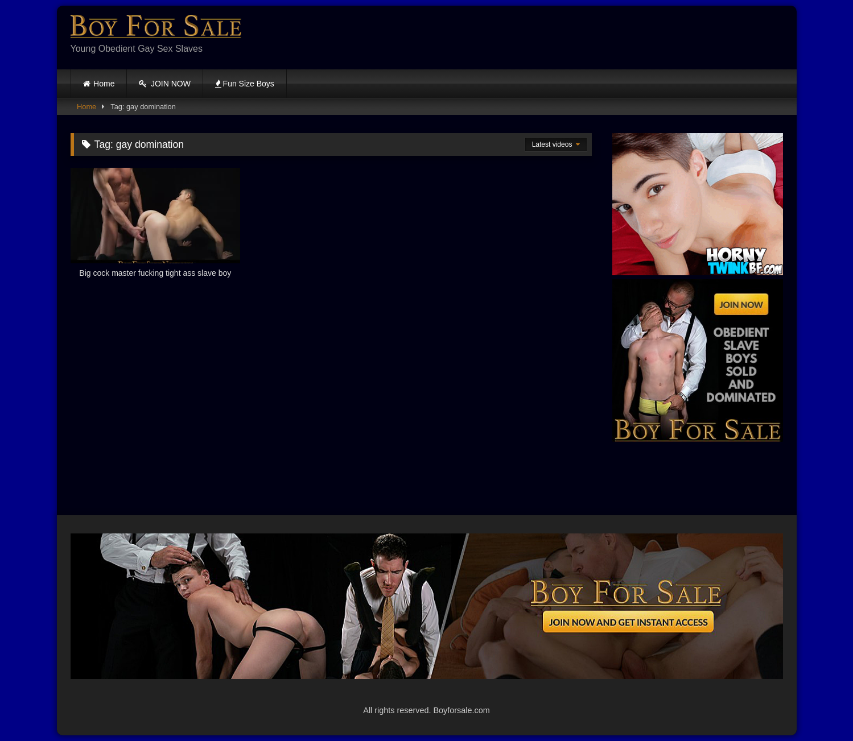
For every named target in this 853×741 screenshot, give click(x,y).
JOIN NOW (165, 83)
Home (103, 83)
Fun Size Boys (244, 83)
